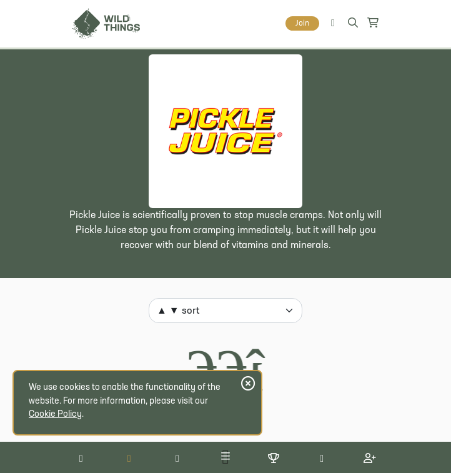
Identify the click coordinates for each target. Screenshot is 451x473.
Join (302, 23)
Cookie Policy (55, 414)
